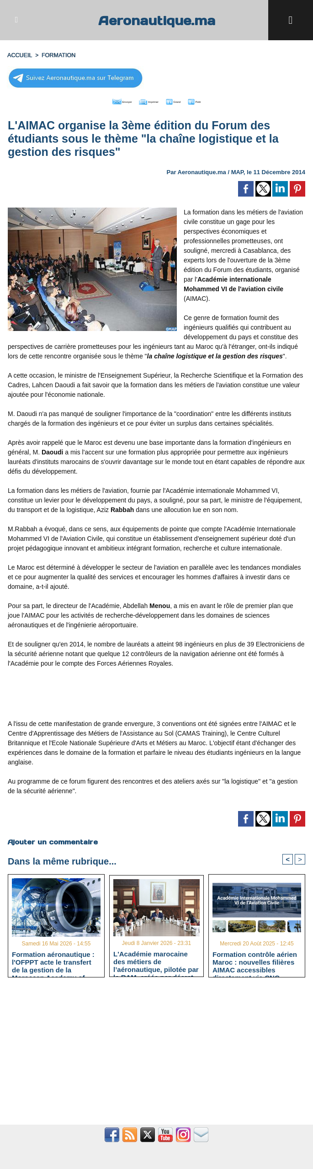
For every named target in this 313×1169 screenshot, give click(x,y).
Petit (215, 100)
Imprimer (146, 100)
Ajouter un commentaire (52, 840)
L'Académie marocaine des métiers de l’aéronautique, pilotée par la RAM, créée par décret (156, 960)
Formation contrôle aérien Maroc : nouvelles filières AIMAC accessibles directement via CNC (254, 961)
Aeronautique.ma (157, 20)
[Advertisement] (157, 696)
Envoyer (104, 100)
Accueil (19, 55)
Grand (184, 100)
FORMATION (56, 55)
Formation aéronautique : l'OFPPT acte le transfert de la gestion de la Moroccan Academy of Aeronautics (53, 961)
